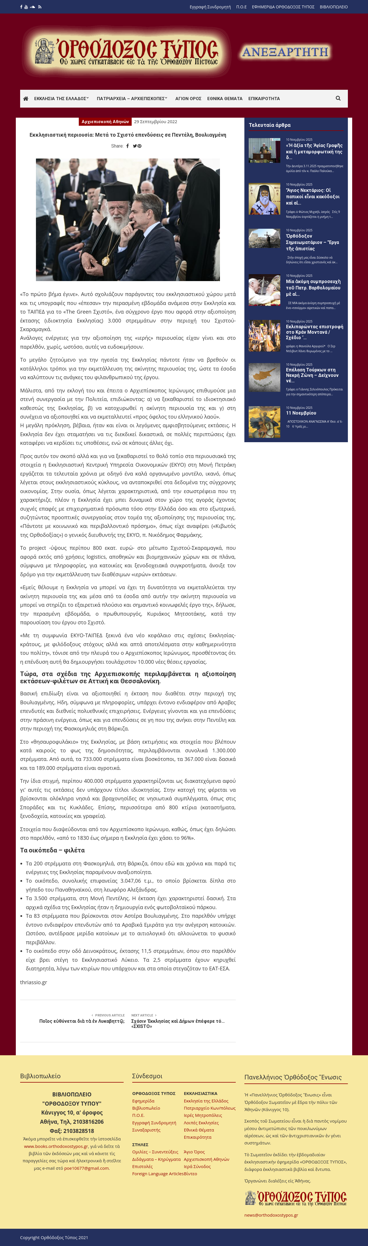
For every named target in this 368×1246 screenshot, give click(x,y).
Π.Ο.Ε (241, 6)
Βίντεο (190, 1173)
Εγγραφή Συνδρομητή (210, 6)
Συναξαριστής (146, 1130)
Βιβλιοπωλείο (146, 1108)
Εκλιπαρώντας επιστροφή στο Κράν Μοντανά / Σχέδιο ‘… (314, 332)
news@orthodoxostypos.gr (271, 1215)
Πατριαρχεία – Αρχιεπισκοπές (131, 98)
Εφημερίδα (143, 1101)
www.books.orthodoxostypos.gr (56, 1146)
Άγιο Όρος (194, 1152)
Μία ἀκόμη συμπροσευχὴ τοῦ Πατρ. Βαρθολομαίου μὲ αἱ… (313, 288)
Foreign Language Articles (158, 1173)
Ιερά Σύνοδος (197, 1166)
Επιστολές (142, 1166)
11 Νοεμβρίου (301, 413)
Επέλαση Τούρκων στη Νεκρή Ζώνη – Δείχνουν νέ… (312, 375)
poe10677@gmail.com (86, 1168)
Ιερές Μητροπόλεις (203, 1115)
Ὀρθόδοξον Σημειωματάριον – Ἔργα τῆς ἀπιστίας (312, 242)
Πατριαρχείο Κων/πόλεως (210, 1108)
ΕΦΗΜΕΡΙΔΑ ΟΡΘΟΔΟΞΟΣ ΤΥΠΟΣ (283, 6)
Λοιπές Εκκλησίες (201, 1122)
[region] (285, 51)
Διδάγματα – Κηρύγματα (156, 1159)
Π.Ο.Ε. (138, 1115)
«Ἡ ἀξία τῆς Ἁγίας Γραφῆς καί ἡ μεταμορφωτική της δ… (314, 151)
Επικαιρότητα (264, 98)
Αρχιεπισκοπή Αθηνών (105, 121)
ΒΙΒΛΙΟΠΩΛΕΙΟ (334, 6)
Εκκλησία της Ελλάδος (60, 98)
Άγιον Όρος (188, 98)
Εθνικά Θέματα (225, 98)
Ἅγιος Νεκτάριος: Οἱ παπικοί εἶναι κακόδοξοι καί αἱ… (313, 197)
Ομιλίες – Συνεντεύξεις (155, 1152)
